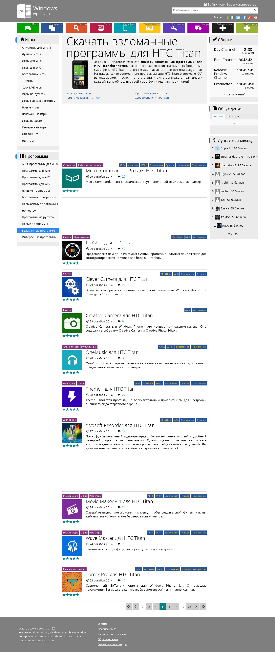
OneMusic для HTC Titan (112, 352)
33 (189, 606)
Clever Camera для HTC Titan (117, 279)
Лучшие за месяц (232, 140)
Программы (33, 156)
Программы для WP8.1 (37, 170)
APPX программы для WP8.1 (40, 164)
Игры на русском (34, 94)
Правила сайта (107, 629)
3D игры (27, 81)
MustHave (133, 165)
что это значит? (234, 94)
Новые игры (30, 107)
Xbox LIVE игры (32, 87)
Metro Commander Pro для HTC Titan (126, 170)
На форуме (233, 116)
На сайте (218, 116)
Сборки (222, 39)
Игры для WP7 (32, 67)
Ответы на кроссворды (112, 644)
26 (124, 285)
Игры (27, 39)
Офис (84, 495)
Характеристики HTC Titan (152, 97)
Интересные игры (34, 127)
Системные (69, 165)
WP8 (187, 237)
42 (124, 249)
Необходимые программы (40, 204)
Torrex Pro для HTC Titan (113, 574)
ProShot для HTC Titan (110, 242)
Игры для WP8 (32, 61)
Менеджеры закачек (74, 568)
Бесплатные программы (39, 197)
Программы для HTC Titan (152, 93)
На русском (183, 165)
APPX (122, 165)
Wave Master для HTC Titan (115, 538)
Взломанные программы (39, 230)
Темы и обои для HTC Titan (83, 97)
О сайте (103, 624)
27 (124, 395)
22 (124, 431)
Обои (81, 383)
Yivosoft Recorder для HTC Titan (120, 425)
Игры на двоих (32, 120)
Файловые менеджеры (90, 165)
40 (124, 580)
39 (124, 358)
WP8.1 (144, 165)
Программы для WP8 (36, 177)
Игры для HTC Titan (78, 93)
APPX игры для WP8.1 (36, 47)
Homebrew (29, 210)
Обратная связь (108, 639)
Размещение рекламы (112, 634)
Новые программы (35, 224)
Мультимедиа (81, 237)
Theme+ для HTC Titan (110, 388)
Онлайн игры (31, 134)
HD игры (28, 140)
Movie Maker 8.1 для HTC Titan (119, 501)
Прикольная (199, 165)
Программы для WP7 (36, 184)
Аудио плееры (71, 346)
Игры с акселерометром (39, 101)
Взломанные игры (34, 114)
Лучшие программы (36, 190)
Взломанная (156, 165)
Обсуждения (227, 108)
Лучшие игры (31, 54)
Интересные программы (39, 237)
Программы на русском (38, 217)
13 (124, 507)
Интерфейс (69, 383)
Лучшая (170, 165)
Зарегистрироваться (242, 4)
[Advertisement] (134, 133)
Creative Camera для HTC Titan (119, 315)
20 (124, 176)
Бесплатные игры (34, 74)
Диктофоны (69, 419)
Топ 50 (233, 234)
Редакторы (95, 495)
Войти (210, 4)
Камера (67, 237)
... (142, 606)
